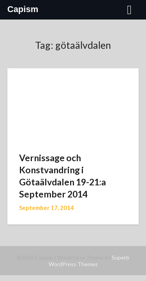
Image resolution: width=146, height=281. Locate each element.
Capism (22, 9)
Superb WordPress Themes (89, 260)
